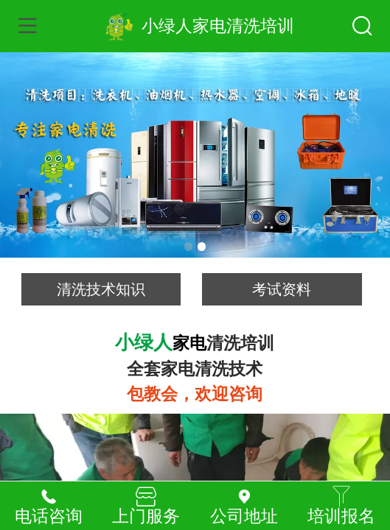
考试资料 (281, 289)
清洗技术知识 (101, 289)
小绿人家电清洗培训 (218, 26)
